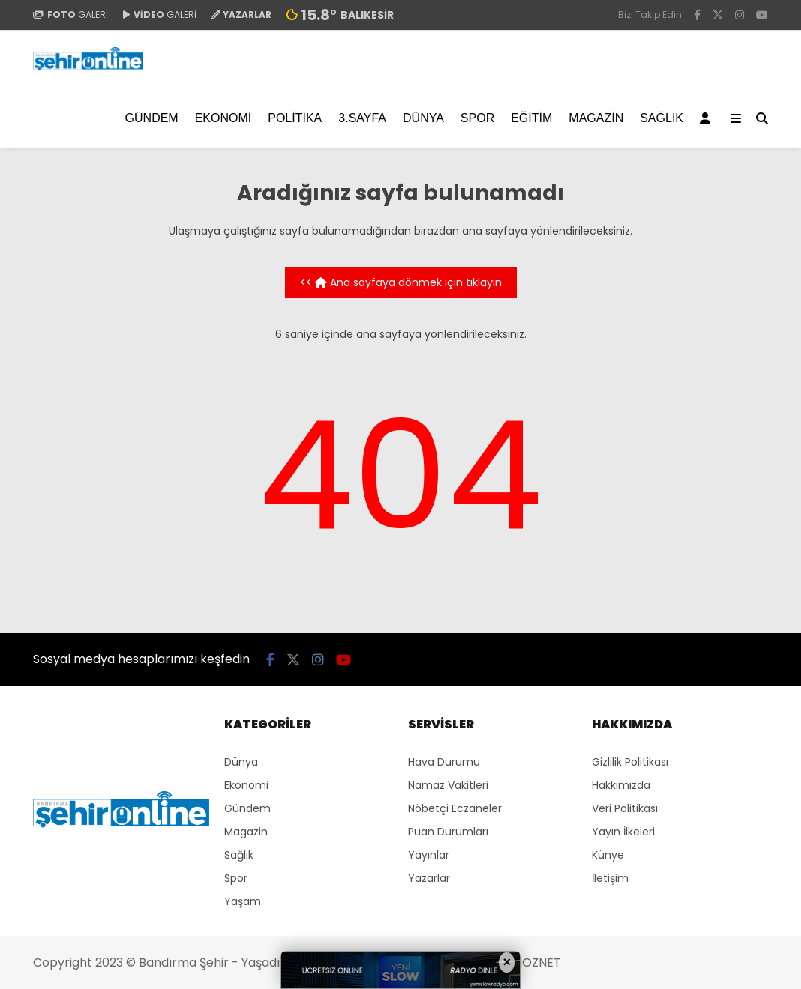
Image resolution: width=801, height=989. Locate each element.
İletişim (610, 878)
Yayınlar (428, 854)
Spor (477, 118)
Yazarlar (429, 878)
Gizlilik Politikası (630, 761)
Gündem (151, 118)
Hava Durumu (444, 761)
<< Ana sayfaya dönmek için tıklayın (401, 282)
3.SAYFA (362, 118)
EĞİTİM (531, 118)
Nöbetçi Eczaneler (455, 808)
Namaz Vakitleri (448, 785)
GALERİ (70, 14)
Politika (295, 118)
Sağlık (661, 118)
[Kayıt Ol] (708, 118)
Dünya (423, 118)
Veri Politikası (625, 808)
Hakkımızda (621, 785)
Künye (608, 854)
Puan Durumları (448, 831)
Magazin (595, 118)
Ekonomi (223, 118)
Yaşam (242, 901)
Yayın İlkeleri (623, 831)
